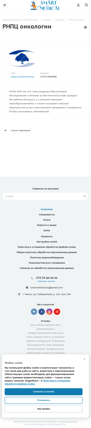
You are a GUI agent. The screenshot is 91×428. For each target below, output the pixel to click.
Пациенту (47, 221)
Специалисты (47, 199)
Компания (47, 193)
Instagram (49, 296)
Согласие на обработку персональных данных (47, 252)
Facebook (41, 296)
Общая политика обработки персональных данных (47, 236)
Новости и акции (47, 209)
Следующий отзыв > (25, 349)
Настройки (43, 408)
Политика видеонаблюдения (47, 242)
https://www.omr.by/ (22, 76)
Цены (47, 214)
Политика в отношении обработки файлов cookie (47, 231)
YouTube (57, 296)
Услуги (46, 204)
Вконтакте (34, 296)
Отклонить (43, 400)
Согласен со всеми (43, 391)
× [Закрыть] (84, 359)
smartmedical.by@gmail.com (46, 272)
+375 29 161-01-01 (46, 262)
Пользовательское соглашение (47, 247)
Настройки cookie (47, 226)
